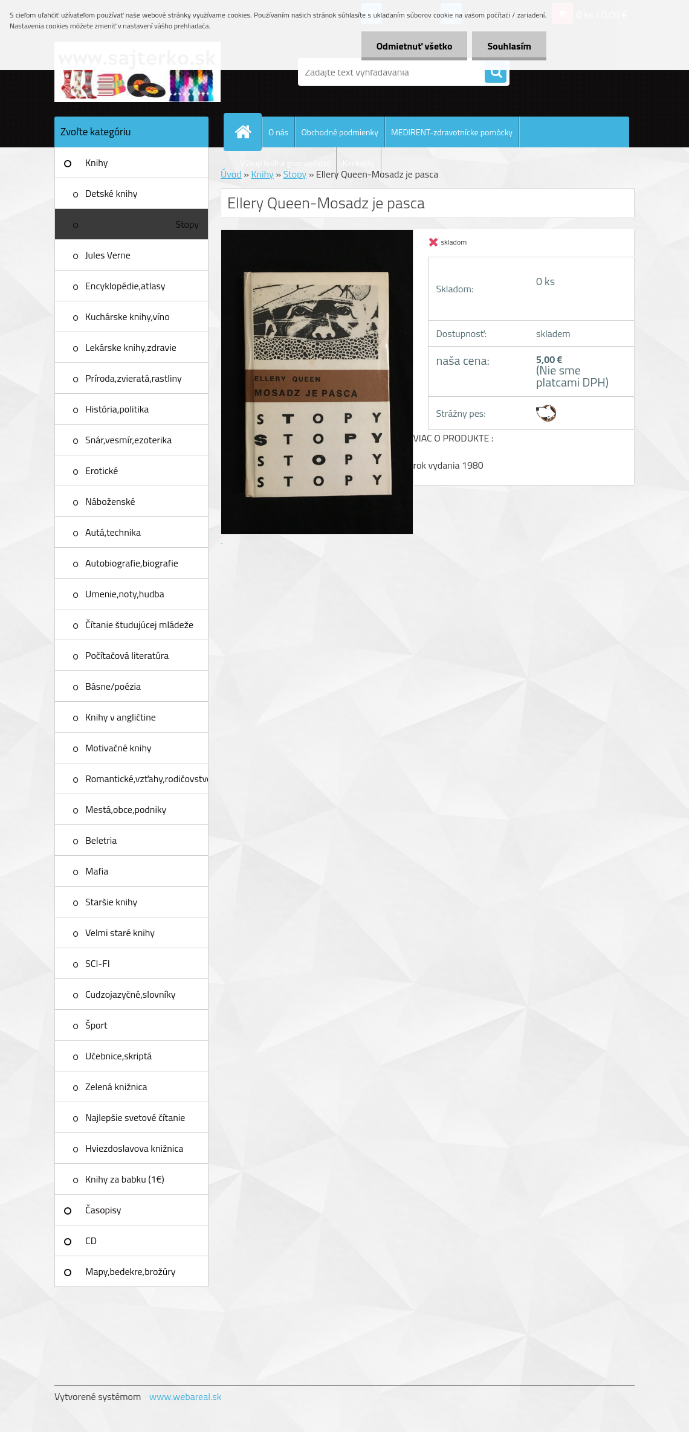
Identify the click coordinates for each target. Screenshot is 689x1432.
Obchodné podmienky (339, 132)
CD (91, 1240)
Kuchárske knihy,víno (127, 316)
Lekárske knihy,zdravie (130, 347)
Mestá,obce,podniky (125, 809)
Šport (96, 1025)
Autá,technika (113, 532)
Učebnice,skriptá (118, 1055)
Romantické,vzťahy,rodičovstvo (147, 778)
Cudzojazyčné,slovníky (130, 994)
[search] (495, 72)
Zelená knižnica (116, 1086)
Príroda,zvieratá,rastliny (133, 378)
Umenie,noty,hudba (124, 593)
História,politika (117, 409)
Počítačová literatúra (127, 655)
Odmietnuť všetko (415, 46)
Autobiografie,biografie (131, 563)
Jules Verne (108, 255)
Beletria (101, 840)
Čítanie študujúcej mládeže (139, 624)
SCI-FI (97, 963)
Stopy (187, 224)
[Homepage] (248, 132)
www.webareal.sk (185, 1396)
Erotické (101, 470)
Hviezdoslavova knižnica (134, 1148)
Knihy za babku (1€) (124, 1179)
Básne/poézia (113, 686)
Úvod (231, 174)
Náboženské (110, 501)
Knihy (96, 162)
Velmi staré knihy (120, 932)
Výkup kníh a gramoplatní (285, 162)
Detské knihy (111, 193)
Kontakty (359, 162)
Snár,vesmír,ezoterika (128, 439)
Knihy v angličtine (120, 717)
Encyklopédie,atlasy (125, 285)
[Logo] (137, 72)
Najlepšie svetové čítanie (135, 1117)
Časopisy (103, 1209)
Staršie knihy (111, 901)
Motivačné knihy (118, 747)
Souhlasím (509, 46)
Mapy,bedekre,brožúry (130, 1271)
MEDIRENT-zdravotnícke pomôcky (452, 132)
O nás (278, 132)
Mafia (96, 871)
